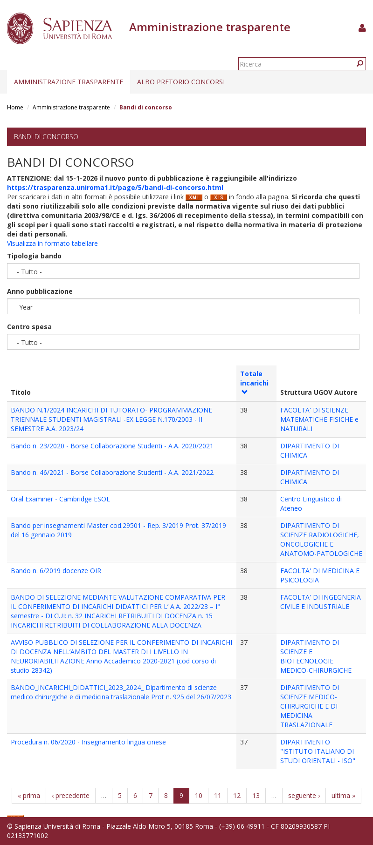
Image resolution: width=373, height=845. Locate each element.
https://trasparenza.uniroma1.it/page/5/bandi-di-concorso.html (115, 187)
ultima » (343, 795)
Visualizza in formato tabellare (52, 243)
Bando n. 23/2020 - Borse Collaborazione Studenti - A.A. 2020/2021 (112, 445)
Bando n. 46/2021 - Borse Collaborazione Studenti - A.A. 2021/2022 (112, 472)
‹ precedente (71, 795)
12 (237, 795)
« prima (29, 795)
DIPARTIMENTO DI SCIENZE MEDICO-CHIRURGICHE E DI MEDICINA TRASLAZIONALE (309, 706)
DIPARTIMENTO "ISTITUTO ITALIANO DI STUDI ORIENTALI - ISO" (317, 751)
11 (217, 795)
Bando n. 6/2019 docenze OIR (56, 570)
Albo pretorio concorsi (181, 81)
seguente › (304, 795)
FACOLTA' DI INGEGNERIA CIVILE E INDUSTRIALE (320, 602)
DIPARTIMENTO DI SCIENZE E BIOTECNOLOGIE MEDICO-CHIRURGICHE (316, 656)
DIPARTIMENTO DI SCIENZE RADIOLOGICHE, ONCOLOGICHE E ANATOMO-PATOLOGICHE (321, 539)
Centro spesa (29, 326)
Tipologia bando (34, 255)
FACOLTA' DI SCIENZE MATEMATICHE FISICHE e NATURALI (319, 419)
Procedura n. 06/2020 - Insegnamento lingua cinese (88, 741)
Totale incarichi (254, 382)
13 (256, 795)
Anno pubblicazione (40, 291)
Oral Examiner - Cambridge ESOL (60, 498)
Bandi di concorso (46, 136)
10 (198, 795)
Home (15, 107)
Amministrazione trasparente (68, 81)
